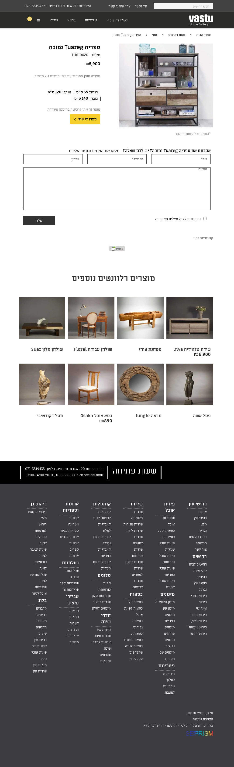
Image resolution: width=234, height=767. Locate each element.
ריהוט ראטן (198, 621)
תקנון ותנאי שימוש (200, 713)
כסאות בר (168, 537)
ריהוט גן (39, 504)
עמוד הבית (203, 35)
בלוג (42, 601)
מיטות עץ (104, 629)
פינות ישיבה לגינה (38, 552)
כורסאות (104, 589)
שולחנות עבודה (73, 573)
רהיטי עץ (198, 504)
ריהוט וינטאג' (197, 627)
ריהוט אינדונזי (201, 605)
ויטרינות (166, 666)
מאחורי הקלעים (41, 624)
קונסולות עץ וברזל (102, 540)
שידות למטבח (138, 540)
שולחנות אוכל (169, 521)
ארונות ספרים (74, 546)
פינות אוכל (169, 507)
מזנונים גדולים (170, 642)
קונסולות (102, 504)
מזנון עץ (169, 608)
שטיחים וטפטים (105, 657)
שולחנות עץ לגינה (38, 577)
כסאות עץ (135, 602)
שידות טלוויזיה (137, 514)
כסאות (136, 594)
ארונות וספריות (70, 507)
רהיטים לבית (198, 564)
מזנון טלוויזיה (165, 602)
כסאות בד (136, 633)
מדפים (74, 642)
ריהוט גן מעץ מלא (37, 514)
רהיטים (200, 557)
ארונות (74, 555)
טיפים (42, 633)
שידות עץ (40, 671)
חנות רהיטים (176, 35)
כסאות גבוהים (138, 624)
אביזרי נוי (72, 636)
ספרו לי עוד (87, 119)
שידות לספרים (137, 571)
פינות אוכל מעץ (39, 655)
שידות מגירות (133, 524)
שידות (137, 504)
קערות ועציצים (73, 626)
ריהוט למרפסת (41, 527)
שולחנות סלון (101, 595)
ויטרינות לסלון (169, 676)
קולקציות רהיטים (200, 573)
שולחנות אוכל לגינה (39, 590)
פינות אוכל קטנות (167, 584)
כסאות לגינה (134, 646)
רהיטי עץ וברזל (200, 586)
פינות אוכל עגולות (167, 546)
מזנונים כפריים (170, 617)
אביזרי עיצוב (72, 600)
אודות (202, 511)
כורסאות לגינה (40, 565)
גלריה (203, 530)
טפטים (74, 617)
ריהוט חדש (199, 633)
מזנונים (167, 594)
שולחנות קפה (69, 583)
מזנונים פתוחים (169, 630)
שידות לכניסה (138, 584)
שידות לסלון (134, 562)
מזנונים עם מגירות (167, 655)
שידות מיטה (102, 636)
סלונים (104, 576)
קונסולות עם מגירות (102, 565)
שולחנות (70, 563)
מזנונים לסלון (101, 608)
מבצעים (201, 543)
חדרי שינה (106, 619)
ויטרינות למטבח (169, 689)
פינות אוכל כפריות (167, 571)
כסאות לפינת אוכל (133, 611)
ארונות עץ (39, 646)
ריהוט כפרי (199, 595)
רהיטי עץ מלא (200, 521)
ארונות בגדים (69, 537)
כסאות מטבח (133, 639)
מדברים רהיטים (41, 611)
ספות (107, 583)
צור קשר (201, 549)
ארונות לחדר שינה (102, 645)
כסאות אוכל (166, 530)
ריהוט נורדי (198, 614)
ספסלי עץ (136, 658)
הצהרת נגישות (203, 719)
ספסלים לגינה (41, 540)
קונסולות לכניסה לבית (102, 514)
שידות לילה (134, 530)
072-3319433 (34, 6)
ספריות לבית (70, 530)
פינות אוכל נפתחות (167, 558)
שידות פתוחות (137, 552)
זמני (154, 35)
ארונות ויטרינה (73, 521)
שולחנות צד (70, 589)
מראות (74, 610)
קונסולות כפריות (104, 552)
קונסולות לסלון (104, 527)
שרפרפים (136, 652)
